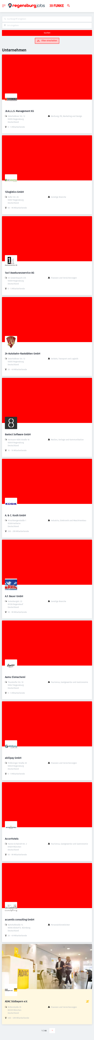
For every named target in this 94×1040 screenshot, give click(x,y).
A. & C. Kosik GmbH (15, 515)
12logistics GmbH (14, 191)
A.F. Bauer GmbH (14, 596)
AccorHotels (11, 838)
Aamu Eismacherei (15, 677)
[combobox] (47, 19)
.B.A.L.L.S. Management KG (19, 111)
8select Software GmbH (18, 434)
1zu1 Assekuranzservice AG (19, 272)
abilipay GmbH (13, 757)
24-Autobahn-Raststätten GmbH (22, 353)
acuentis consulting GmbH (19, 919)
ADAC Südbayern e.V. (16, 1001)
